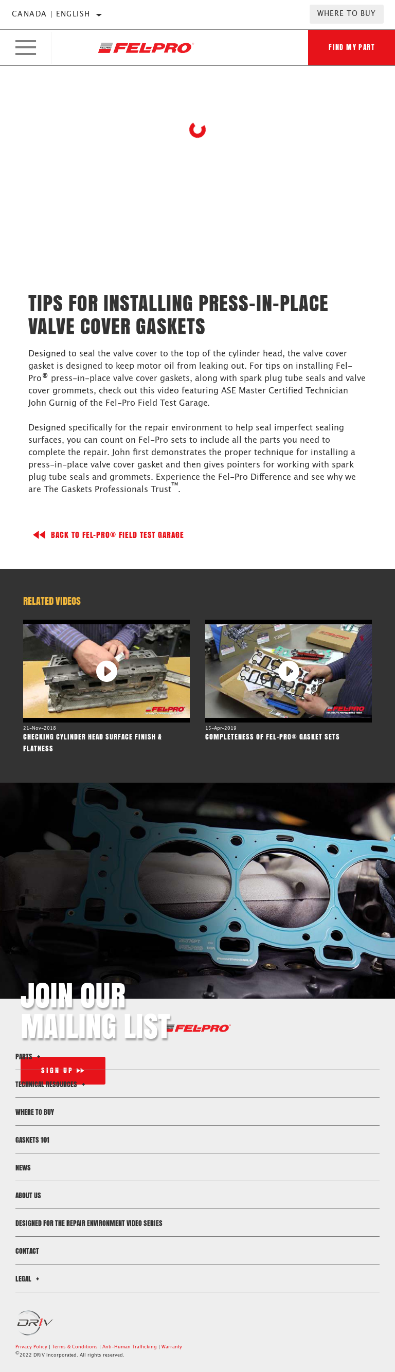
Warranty (171, 1347)
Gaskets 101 (32, 1139)
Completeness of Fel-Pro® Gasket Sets (272, 736)
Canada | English (51, 14)
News (23, 1167)
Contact (27, 1250)
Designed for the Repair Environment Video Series (89, 1223)
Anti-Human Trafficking (129, 1347)
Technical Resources (51, 1084)
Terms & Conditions (75, 1347)
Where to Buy (346, 13)
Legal (28, 1278)
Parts (29, 1056)
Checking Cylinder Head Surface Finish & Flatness (92, 742)
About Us (28, 1195)
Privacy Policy (31, 1347)
